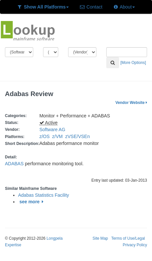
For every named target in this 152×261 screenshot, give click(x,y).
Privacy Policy (135, 245)
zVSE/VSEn (78, 136)
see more (32, 201)
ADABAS (14, 163)
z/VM (58, 136)
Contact (90, 7)
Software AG (52, 129)
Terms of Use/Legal (128, 238)
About (124, 7)
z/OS (45, 136)
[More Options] (133, 62)
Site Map (100, 238)
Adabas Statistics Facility (43, 195)
